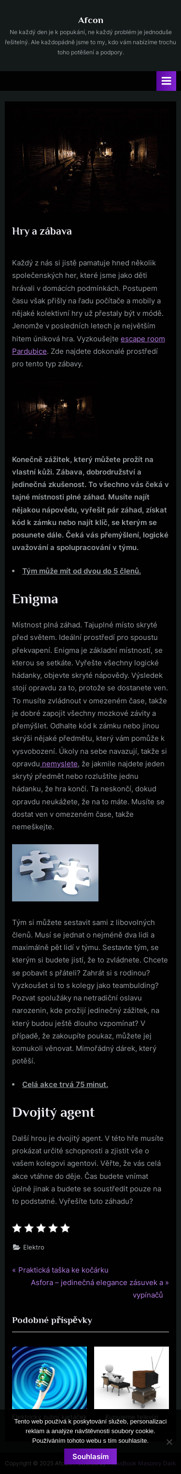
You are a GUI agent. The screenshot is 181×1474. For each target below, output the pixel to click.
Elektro (33, 1247)
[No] (169, 1442)
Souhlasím (90, 1456)
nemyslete (59, 763)
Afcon (90, 19)
